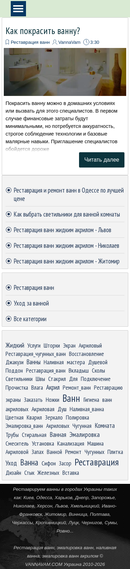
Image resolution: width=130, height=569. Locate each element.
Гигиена (91, 400)
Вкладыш (79, 370)
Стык (29, 473)
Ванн (71, 398)
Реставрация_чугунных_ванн (36, 354)
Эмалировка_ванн (24, 426)
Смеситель (17, 443)
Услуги (34, 345)
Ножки (52, 400)
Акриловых (57, 426)
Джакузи (15, 362)
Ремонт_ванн (77, 387)
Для (73, 379)
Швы (40, 379)
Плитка (115, 452)
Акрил (53, 387)
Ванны (34, 362)
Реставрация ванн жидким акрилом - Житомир (67, 261)
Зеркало (54, 417)
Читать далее (101, 160)
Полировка (77, 417)
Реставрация (97, 462)
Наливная (54, 362)
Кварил (34, 417)
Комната (105, 425)
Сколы (98, 370)
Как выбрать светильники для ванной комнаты (67, 214)
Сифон (49, 463)
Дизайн (13, 473)
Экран (69, 345)
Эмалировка (84, 434)
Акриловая (43, 409)
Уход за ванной (31, 303)
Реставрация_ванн (46, 370)
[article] (65, 96)
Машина (95, 443)
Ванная (58, 434)
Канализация (70, 443)
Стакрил (57, 379)
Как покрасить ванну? (43, 30)
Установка (43, 443)
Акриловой (17, 452)
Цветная (15, 417)
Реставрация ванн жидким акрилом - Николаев (66, 245)
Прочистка (17, 387)
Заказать (33, 400)
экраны (13, 400)
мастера (76, 362)
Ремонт (73, 451)
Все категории (30, 319)
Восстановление (86, 354)
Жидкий (15, 345)
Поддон (14, 370)
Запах (38, 452)
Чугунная (82, 426)
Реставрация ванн (30, 42)
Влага (37, 387)
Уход (11, 463)
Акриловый (90, 345)
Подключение (96, 379)
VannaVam (69, 42)
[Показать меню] (18, 8)
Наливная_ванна (87, 409)
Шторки (52, 345)
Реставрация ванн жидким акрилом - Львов (62, 230)
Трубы (12, 435)
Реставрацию (108, 387)
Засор (65, 463)
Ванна (29, 462)
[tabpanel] (65, 526)
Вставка (70, 473)
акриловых (17, 409)
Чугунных (94, 452)
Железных (48, 473)
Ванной (54, 452)
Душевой (97, 362)
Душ (62, 409)
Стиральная (34, 435)
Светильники (19, 379)
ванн (107, 400)
